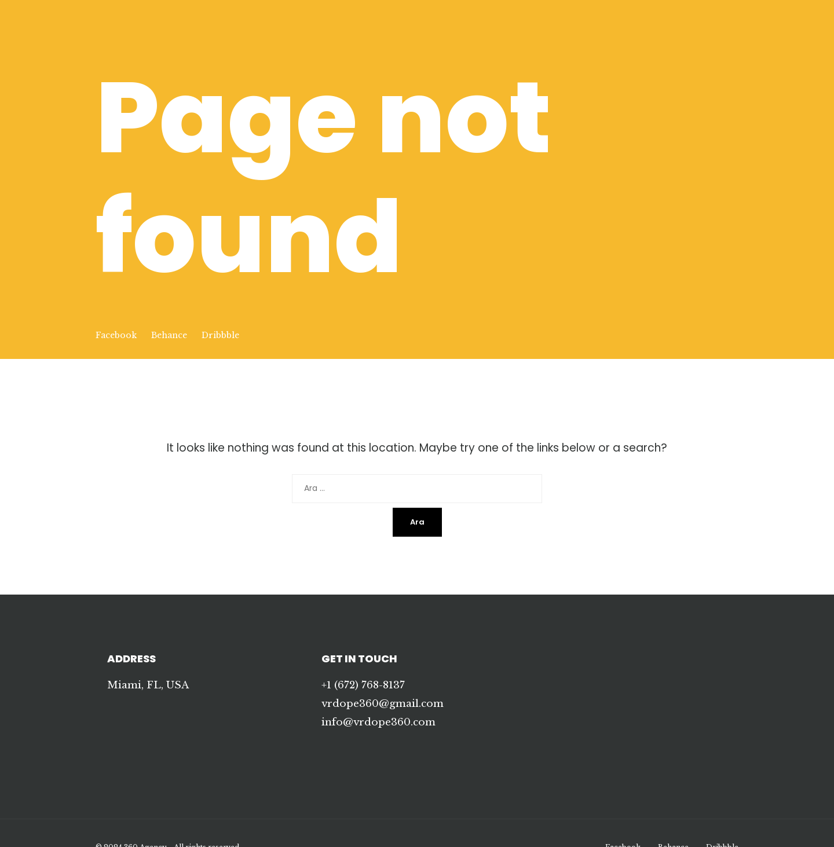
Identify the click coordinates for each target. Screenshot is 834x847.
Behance (169, 335)
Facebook (116, 335)
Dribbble (220, 335)
